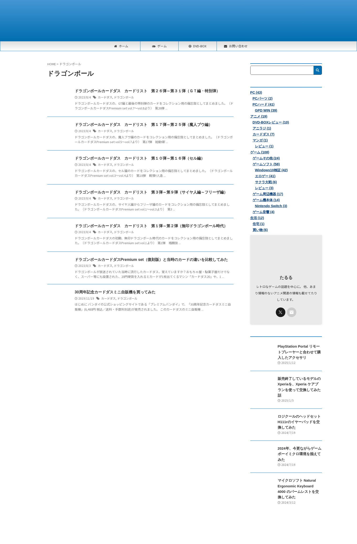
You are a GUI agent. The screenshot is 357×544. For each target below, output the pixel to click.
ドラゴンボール (124, 97)
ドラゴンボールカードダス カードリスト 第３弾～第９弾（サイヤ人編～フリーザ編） (151, 192)
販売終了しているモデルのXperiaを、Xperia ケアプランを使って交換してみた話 (299, 384)
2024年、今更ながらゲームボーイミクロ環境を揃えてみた (299, 448)
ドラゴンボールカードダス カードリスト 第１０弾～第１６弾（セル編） (140, 158)
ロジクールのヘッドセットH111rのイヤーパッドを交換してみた (299, 416)
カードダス (105, 97)
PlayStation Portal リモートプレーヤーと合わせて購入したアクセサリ (299, 352)
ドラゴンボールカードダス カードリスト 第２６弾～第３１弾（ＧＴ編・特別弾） (147, 91)
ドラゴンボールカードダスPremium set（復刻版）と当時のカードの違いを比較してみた (151, 260)
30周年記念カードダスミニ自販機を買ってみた (115, 292)
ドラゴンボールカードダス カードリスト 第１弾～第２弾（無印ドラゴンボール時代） (151, 226)
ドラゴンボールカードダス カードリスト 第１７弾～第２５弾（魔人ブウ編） (143, 125)
